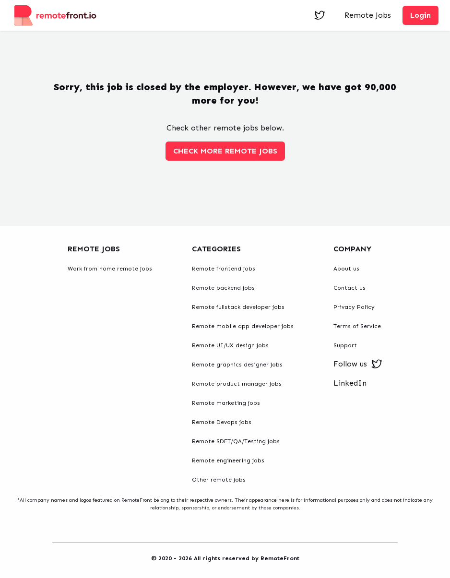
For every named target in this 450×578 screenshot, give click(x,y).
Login (420, 15)
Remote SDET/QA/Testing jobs (236, 441)
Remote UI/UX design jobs (230, 345)
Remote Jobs (367, 15)
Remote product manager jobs (237, 383)
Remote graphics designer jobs (237, 364)
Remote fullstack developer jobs (238, 307)
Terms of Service (357, 326)
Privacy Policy (354, 307)
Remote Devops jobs (221, 422)
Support (345, 345)
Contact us (349, 287)
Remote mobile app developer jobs (243, 326)
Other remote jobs (219, 479)
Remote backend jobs (223, 287)
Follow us (357, 364)
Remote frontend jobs (223, 268)
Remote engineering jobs (228, 460)
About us (346, 268)
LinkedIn (350, 383)
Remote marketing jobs (226, 403)
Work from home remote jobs (110, 268)
